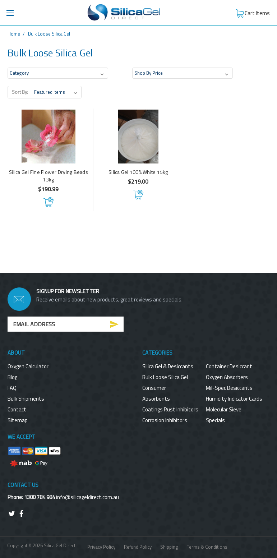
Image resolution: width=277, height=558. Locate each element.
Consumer (154, 388)
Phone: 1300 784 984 (32, 497)
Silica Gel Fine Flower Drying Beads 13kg (48, 175)
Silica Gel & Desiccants (167, 366)
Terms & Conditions (207, 546)
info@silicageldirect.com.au (87, 497)
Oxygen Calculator (28, 366)
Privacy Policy (101, 546)
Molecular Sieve (223, 409)
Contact (17, 409)
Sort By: (20, 92)
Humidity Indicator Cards (234, 399)
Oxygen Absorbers (227, 377)
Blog (12, 377)
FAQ (12, 388)
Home (14, 33)
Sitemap (18, 420)
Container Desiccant (229, 366)
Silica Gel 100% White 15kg (138, 172)
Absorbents (156, 399)
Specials (215, 420)
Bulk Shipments (26, 399)
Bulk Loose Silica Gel (49, 33)
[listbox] (57, 92)
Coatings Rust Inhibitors (170, 409)
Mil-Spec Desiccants (229, 388)
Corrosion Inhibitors (164, 420)
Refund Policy (138, 546)
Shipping (169, 546)
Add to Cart (48, 202)
